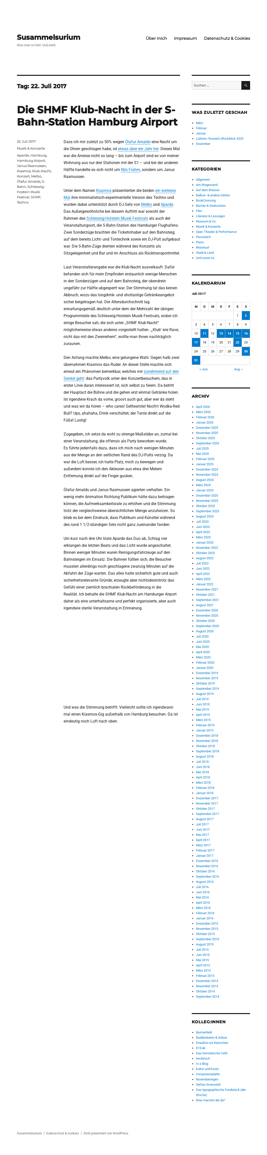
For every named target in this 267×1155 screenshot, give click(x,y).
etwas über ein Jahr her (138, 148)
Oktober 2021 (205, 595)
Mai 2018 (202, 772)
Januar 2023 (204, 542)
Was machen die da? (210, 1100)
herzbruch (203, 1058)
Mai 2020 (202, 647)
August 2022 (205, 558)
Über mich (156, 38)
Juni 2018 (203, 767)
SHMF (35, 197)
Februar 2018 (205, 788)
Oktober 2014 (205, 991)
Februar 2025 (205, 459)
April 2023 (203, 532)
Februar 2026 (205, 417)
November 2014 (207, 986)
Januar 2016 (204, 918)
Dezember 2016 (207, 861)
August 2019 (205, 694)
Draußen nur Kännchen (212, 1043)
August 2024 (205, 480)
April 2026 (203, 407)
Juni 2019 (203, 704)
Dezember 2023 (207, 495)
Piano (200, 242)
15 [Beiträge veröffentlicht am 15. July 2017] (237, 333)
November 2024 (207, 474)
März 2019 (203, 720)
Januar (201, 133)
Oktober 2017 (205, 809)
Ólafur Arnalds (138, 141)
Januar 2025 (204, 464)
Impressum (185, 38)
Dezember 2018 (207, 735)
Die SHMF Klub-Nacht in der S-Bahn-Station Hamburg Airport (97, 116)
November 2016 (207, 866)
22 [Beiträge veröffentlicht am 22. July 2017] (237, 342)
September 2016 (207, 876)
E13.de (200, 1048)
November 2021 (207, 589)
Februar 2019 (205, 725)
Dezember (203, 144)
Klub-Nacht (41, 171)
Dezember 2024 (207, 469)
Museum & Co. (206, 221)
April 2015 (203, 965)
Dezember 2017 (207, 798)
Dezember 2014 (207, 981)
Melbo (146, 204)
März (199, 123)
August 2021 (205, 605)
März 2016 (203, 908)
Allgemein (203, 179)
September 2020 (207, 626)
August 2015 (205, 944)
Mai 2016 (202, 897)
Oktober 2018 (205, 746)
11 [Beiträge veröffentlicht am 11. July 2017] (204, 333)
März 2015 (203, 970)
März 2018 (203, 782)
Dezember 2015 (207, 923)
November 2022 (207, 548)
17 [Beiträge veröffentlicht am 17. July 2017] (196, 342)
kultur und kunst (207, 1069)
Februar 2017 (205, 850)
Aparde (167, 204)
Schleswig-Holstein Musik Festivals (117, 218)
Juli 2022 (202, 563)
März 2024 (203, 485)
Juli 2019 (202, 699)
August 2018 (205, 756)
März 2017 (203, 845)
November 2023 (207, 501)
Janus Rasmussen (31, 166)
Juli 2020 (202, 636)
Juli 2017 (202, 824)
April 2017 (203, 840)
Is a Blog (202, 1064)
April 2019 (203, 715)
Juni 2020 (203, 641)
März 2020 (203, 657)
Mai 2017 (202, 835)
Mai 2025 (202, 454)
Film (199, 211)
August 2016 (205, 882)
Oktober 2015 (205, 934)
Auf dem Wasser (208, 190)
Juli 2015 (202, 949)
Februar (201, 128)
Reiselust (202, 247)
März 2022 (203, 579)
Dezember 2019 (207, 673)
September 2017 (207, 814)
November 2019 (207, 678)
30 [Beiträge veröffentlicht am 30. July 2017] (246, 351)
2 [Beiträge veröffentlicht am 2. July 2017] (246, 315)
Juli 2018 (202, 762)
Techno (23, 202)
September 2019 (207, 688)
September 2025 (207, 443)
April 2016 (203, 902)
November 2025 (207, 433)
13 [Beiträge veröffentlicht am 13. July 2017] (221, 333)
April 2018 (203, 777)
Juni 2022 (203, 568)
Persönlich (203, 237)
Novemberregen (207, 1079)
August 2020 (205, 631)
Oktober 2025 (205, 438)
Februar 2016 (205, 913)
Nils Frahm (130, 169)
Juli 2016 (202, 887)
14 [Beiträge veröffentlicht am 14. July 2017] (229, 333)
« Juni (203, 369)
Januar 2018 (204, 793)
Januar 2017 (204, 855)
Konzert (23, 176)
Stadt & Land (205, 253)
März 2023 (203, 537)
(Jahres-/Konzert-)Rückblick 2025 (219, 138)
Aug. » (238, 369)
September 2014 (207, 996)
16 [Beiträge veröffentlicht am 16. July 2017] (246, 333)
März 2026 (203, 412)
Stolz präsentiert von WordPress (105, 1133)
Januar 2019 (204, 730)
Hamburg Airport (31, 161)
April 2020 (203, 652)
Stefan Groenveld (208, 1084)
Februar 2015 (205, 976)
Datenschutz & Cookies (227, 38)
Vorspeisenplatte (208, 1074)
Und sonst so (205, 258)
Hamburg (38, 155)
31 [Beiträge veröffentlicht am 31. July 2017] (196, 360)
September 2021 (207, 600)
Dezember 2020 (207, 610)
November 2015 (207, 929)
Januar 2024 (204, 490)
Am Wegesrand (207, 185)
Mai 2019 (202, 709)
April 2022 (203, 574)
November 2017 (207, 803)
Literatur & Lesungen (210, 216)
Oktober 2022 (205, 553)
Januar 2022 (204, 584)
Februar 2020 (205, 662)
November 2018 (207, 741)
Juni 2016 (203, 892)
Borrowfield (204, 1032)
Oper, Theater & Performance (216, 232)
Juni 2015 (203, 955)
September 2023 (207, 511)
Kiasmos (104, 190)
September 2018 (207, 751)
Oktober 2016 (205, 871)
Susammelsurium (48, 37)
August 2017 (205, 819)
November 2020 (207, 615)
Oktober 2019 (205, 683)
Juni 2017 (203, 829)
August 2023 (205, 516)
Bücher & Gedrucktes (211, 206)
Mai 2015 (202, 960)
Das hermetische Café (212, 1053)
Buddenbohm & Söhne (211, 1037)
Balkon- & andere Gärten (213, 195)
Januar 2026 (204, 422)
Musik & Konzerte (31, 148)
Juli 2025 (202, 448)
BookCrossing (206, 200)
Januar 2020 (204, 668)
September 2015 (207, 939)
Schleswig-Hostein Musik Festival (31, 192)
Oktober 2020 (205, 621)
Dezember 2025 (207, 427)
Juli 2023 (202, 521)
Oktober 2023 (205, 506)
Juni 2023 (203, 527)
